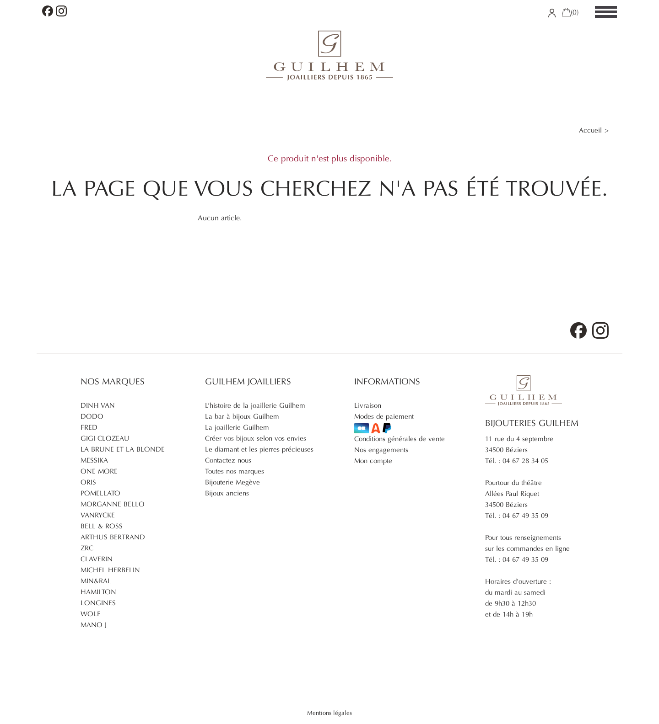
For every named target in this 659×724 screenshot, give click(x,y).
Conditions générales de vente (399, 439)
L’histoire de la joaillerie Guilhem (255, 405)
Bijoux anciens (227, 493)
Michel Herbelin (110, 570)
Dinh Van (98, 405)
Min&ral (96, 581)
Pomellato (100, 493)
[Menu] (606, 12)
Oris (88, 482)
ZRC (87, 548)
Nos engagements (381, 450)
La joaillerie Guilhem (237, 427)
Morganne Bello (113, 504)
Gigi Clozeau (105, 438)
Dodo (92, 416)
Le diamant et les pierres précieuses (259, 449)
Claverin (97, 559)
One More (99, 471)
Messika (94, 460)
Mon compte (373, 461)
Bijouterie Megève (232, 482)
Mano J (94, 625)
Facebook (47, 10)
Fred (89, 427)
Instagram (61, 10)
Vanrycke (98, 515)
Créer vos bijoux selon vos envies (255, 438)
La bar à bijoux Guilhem (242, 416)
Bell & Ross (102, 526)
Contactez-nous (228, 460)
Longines (98, 603)
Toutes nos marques (234, 471)
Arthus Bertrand (113, 537)
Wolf (91, 614)
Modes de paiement (384, 422)
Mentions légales (329, 713)
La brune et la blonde (123, 449)
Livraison (367, 405)
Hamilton (98, 592)
